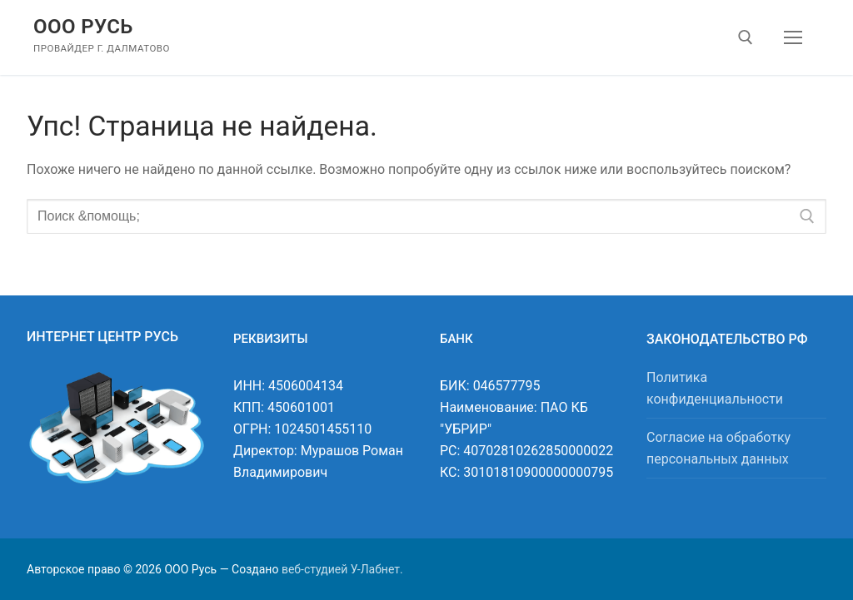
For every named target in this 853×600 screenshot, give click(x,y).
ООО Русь (83, 26)
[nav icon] (793, 37)
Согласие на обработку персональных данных (718, 448)
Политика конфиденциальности (714, 388)
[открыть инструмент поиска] (745, 37)
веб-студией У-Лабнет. (342, 569)
